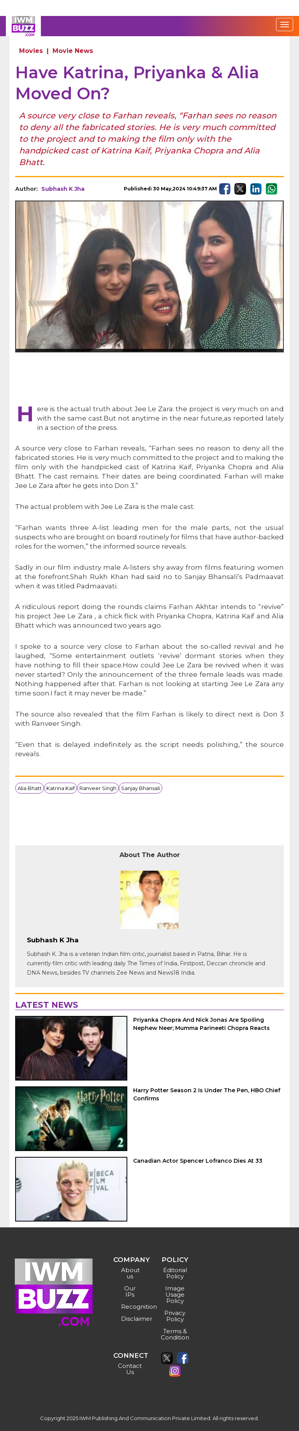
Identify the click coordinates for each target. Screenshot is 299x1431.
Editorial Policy (175, 1273)
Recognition (131, 1306)
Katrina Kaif (60, 788)
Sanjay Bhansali (140, 788)
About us (130, 1273)
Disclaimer (131, 1318)
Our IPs (129, 1291)
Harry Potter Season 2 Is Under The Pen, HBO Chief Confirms (206, 1094)
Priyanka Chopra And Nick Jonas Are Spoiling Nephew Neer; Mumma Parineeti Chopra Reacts (203, 1023)
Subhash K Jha (62, 188)
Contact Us (130, 1369)
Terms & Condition (175, 1334)
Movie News (73, 51)
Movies (31, 51)
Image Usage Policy (175, 1294)
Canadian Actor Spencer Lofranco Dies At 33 (197, 1160)
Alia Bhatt (30, 788)
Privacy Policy (174, 1316)
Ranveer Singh (97, 788)
